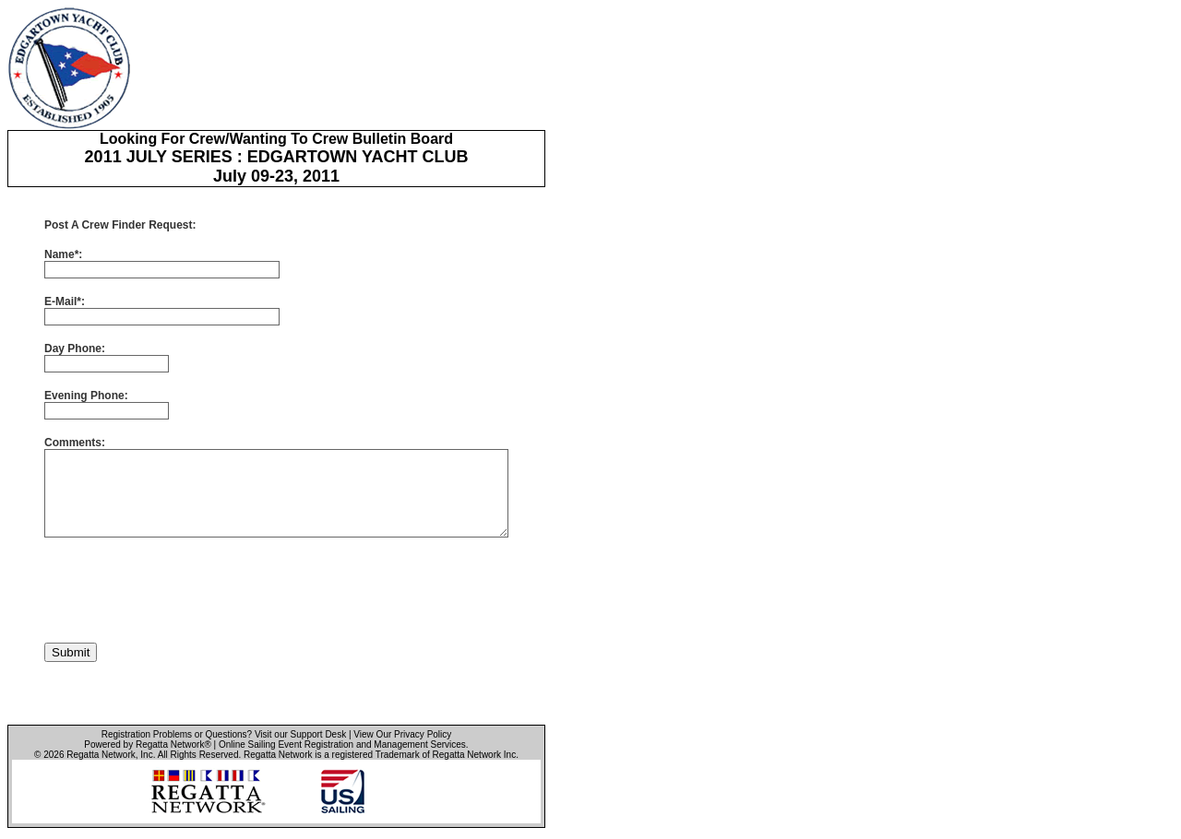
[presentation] (184, 590)
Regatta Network (100, 755)
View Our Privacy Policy (402, 734)
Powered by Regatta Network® (147, 744)
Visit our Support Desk (300, 734)
